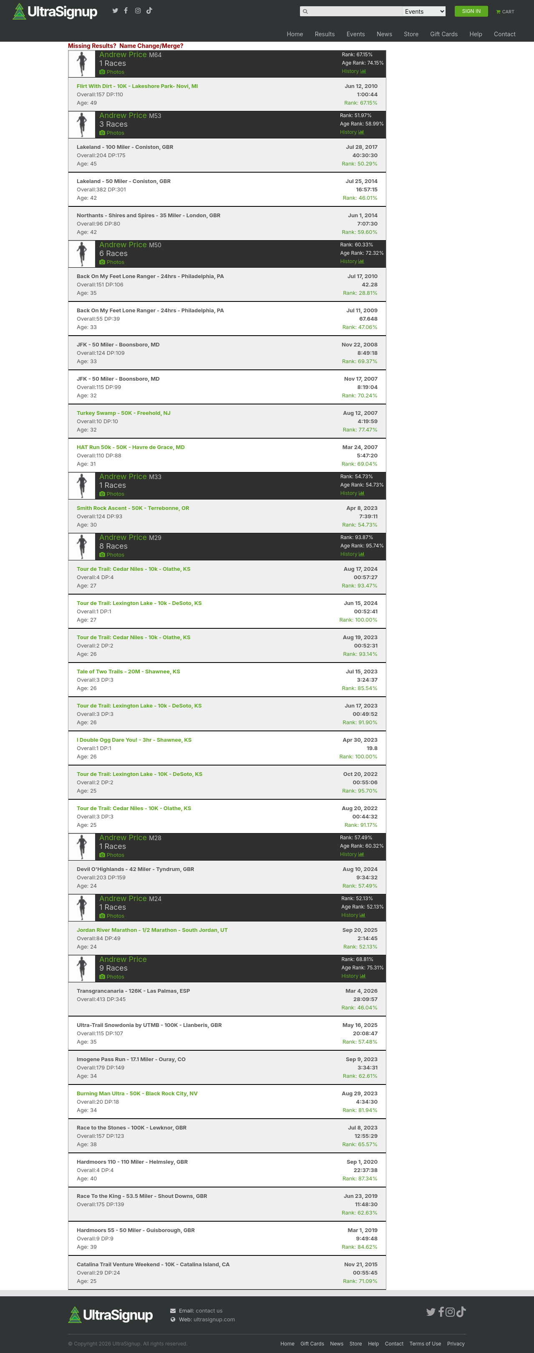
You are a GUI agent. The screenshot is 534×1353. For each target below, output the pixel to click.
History (354, 71)
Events (356, 34)
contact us (209, 1310)
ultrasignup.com (214, 1319)
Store (411, 34)
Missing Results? (92, 45)
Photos (111, 71)
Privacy (456, 1343)
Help (475, 34)
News (384, 34)
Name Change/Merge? (151, 45)
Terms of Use (425, 1343)
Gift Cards (444, 34)
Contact (505, 34)
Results (325, 34)
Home (295, 34)
